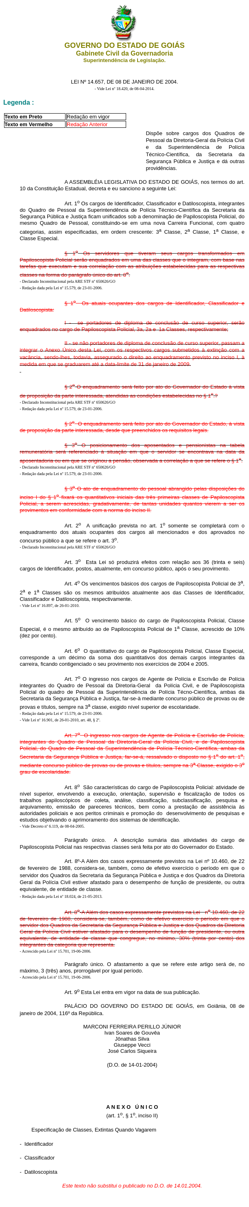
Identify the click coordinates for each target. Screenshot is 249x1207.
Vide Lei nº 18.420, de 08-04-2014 (125, 88)
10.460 (219, 861)
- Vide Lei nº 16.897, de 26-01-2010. (49, 605)
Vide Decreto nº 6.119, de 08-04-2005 (53, 826)
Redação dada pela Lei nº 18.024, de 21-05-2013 (61, 896)
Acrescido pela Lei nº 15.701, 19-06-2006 (56, 951)
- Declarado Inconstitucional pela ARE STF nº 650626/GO (67, 281)
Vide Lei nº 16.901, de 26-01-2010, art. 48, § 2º (60, 720)
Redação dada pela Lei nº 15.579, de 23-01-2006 (61, 288)
